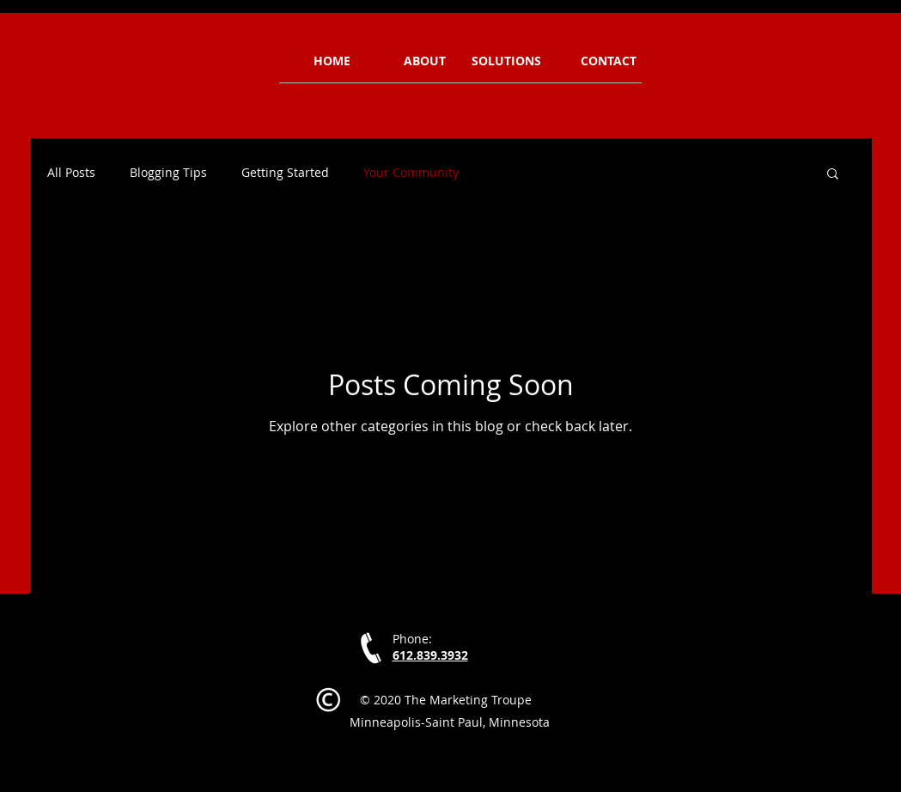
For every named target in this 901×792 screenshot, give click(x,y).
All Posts (71, 173)
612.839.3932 (430, 655)
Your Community (411, 173)
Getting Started (285, 173)
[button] (833, 175)
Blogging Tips (168, 173)
